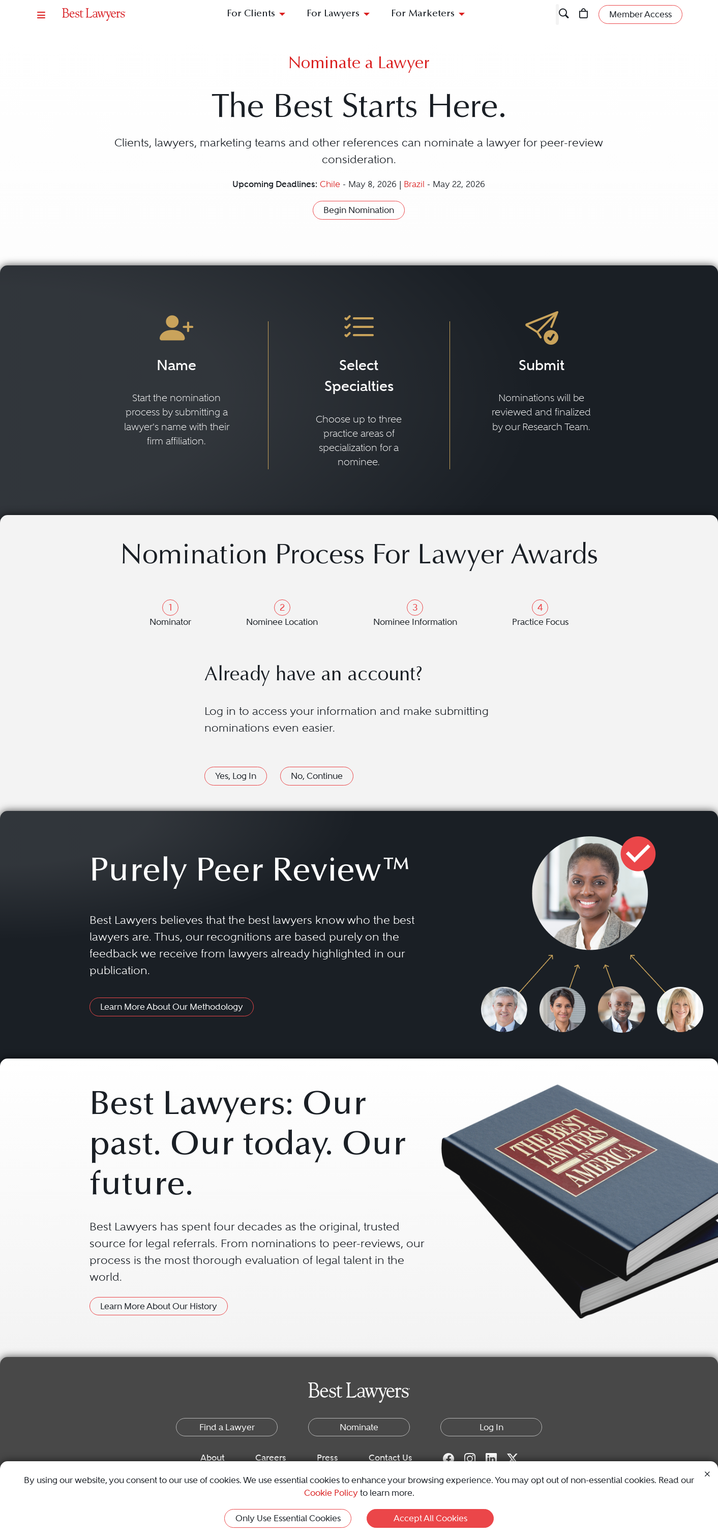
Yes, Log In (235, 776)
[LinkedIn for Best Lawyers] (491, 1458)
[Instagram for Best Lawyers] (469, 1458)
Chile (331, 184)
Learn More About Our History (158, 1306)
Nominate (359, 1427)
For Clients (251, 14)
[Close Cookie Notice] (707, 1473)
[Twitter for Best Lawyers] (512, 1458)
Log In (491, 1427)
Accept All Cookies (430, 1518)
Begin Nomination (358, 210)
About (212, 1458)
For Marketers (423, 14)
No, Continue (317, 776)
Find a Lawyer (227, 1427)
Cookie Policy (331, 1493)
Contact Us (390, 1458)
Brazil (415, 184)
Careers (270, 1458)
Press (327, 1458)
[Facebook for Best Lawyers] (448, 1458)
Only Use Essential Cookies (288, 1518)
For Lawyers (333, 14)
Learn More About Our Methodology (171, 1007)
